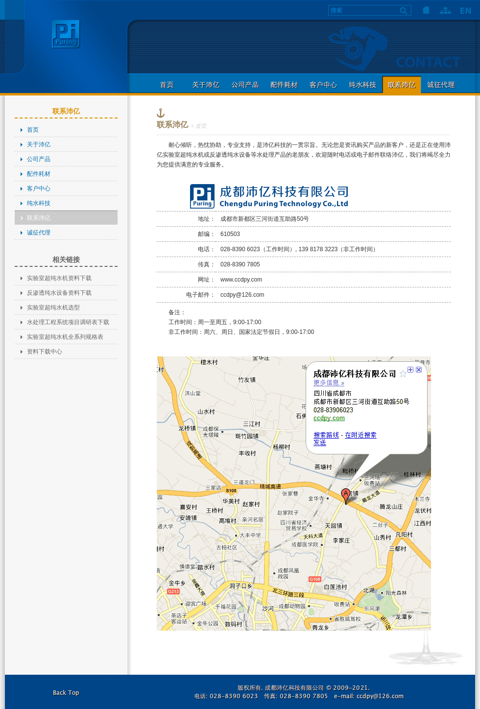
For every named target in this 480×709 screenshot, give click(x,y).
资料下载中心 (44, 351)
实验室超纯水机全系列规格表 (65, 336)
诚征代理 (440, 84)
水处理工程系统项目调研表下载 (68, 322)
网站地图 (446, 10)
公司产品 (244, 84)
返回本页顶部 (66, 692)
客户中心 (323, 84)
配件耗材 (284, 84)
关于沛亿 (205, 84)
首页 (426, 10)
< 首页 (198, 126)
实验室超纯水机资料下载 (59, 278)
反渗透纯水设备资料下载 (59, 292)
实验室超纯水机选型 (53, 307)
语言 (465, 10)
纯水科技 (362, 84)
